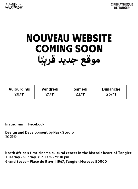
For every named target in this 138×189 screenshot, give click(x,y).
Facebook (36, 125)
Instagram (14, 125)
